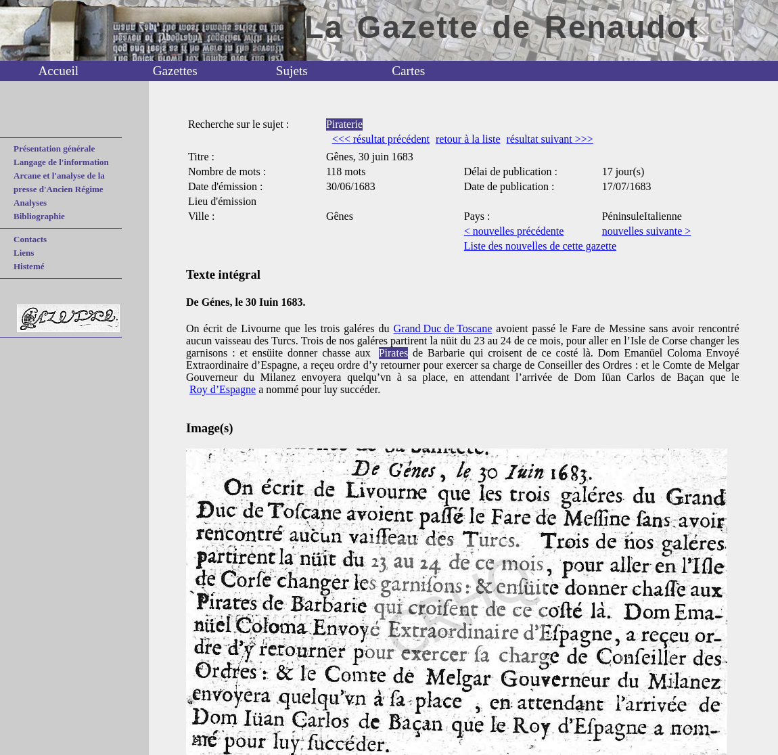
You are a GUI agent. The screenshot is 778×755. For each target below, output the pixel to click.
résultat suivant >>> (549, 139)
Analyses (30, 203)
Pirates (394, 353)
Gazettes (175, 71)
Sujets (292, 71)
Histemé (29, 266)
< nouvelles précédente (514, 231)
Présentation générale (54, 148)
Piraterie (344, 124)
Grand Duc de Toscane (443, 328)
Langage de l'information (61, 162)
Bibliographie (39, 216)
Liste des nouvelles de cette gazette (540, 246)
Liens (24, 253)
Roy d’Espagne (222, 389)
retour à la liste (468, 139)
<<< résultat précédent (381, 139)
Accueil (58, 71)
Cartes (408, 71)
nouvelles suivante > (646, 231)
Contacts (30, 239)
